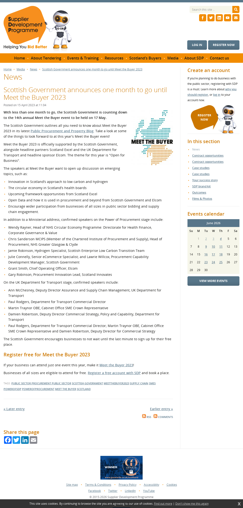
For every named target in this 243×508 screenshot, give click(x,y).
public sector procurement (31, 383)
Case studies (201, 168)
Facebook (94, 491)
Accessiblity (151, 485)
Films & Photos (202, 199)
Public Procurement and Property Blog (62, 131)
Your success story (205, 180)
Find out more (163, 504)
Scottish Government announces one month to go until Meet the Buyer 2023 (92, 69)
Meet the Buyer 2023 (116, 365)
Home (8, 69)
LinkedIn (130, 491)
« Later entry (14, 409)
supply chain (139, 383)
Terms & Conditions (98, 485)
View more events (213, 281)
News (33, 69)
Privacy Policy (127, 485)
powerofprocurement (38, 389)
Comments (163, 417)
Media (21, 69)
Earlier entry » (161, 409)
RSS (146, 417)
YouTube (149, 491)
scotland (84, 389)
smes (152, 383)
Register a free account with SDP (114, 373)
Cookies (172, 485)
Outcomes (199, 192)
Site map (72, 485)
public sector (61, 383)
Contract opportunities (208, 156)
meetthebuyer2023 (116, 383)
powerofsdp (12, 389)
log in (216, 95)
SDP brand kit (201, 186)
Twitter (112, 491)
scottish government (87, 383)
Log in (197, 45)
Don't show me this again (192, 504)
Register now (224, 45)
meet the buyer (65, 389)
